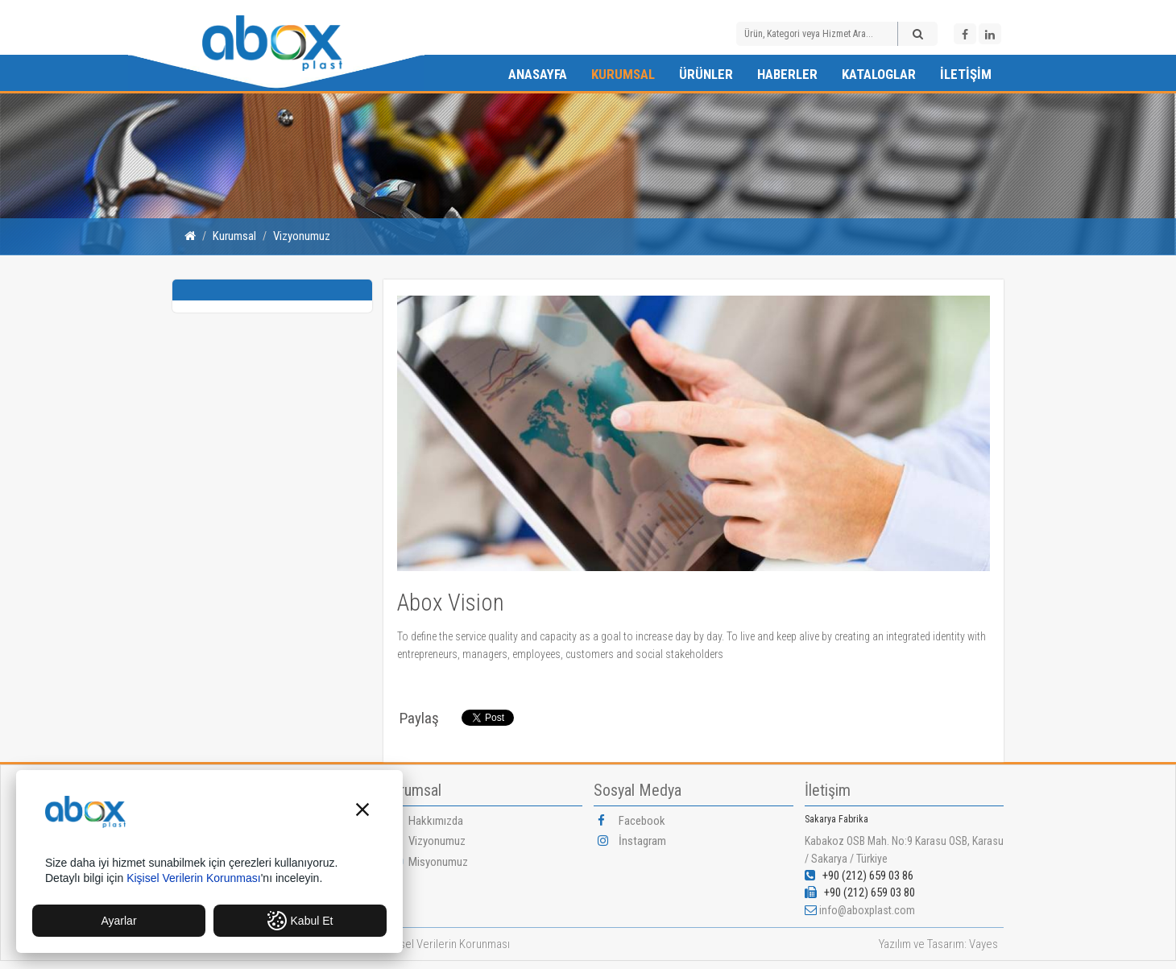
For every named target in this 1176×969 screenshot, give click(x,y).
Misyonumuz (427, 862)
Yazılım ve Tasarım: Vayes (938, 944)
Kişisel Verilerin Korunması (446, 944)
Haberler (787, 74)
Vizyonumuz (301, 236)
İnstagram (632, 841)
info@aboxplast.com (867, 910)
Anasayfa (537, 74)
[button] (362, 811)
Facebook (631, 821)
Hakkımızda (425, 821)
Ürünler (706, 74)
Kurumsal (623, 74)
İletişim (966, 74)
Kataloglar (879, 74)
